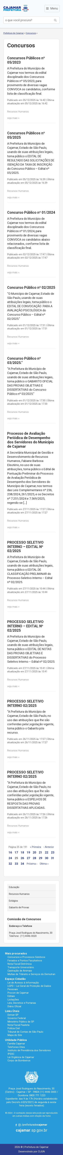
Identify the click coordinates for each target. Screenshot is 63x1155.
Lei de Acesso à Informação (23, 982)
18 (22, 852)
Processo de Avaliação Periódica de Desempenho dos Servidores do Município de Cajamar (30, 439)
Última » (44, 863)
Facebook (16, 1125)
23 (52, 852)
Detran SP (13, 1014)
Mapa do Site (15, 1035)
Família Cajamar (16, 1043)
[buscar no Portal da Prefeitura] (27, 20)
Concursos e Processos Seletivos (26, 957)
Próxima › (32, 863)
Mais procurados (16, 953)
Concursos (31, 33)
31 (52, 858)
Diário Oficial (14, 1006)
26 (22, 858)
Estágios (13, 900)
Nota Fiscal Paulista (18, 1024)
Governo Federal (17, 1018)
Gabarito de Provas (19, 907)
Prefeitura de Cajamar (16, 8)
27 (28, 858)
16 (10, 852)
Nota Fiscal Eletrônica (20, 963)
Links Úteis (12, 1011)
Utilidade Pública (16, 1040)
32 (10, 863)
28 (34, 858)
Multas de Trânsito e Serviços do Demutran (31, 974)
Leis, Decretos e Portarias (22, 1002)
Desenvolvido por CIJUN (31, 1151)
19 (28, 852)
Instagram (19, 1125)
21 (40, 852)
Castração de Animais (20, 970)
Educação (14, 887)
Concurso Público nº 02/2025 (31, 287)
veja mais (12, 118)
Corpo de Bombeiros (19, 1060)
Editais (11, 996)
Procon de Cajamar (18, 992)
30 (46, 858)
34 (22, 863)
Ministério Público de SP (21, 1021)
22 (46, 852)
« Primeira (35, 847)
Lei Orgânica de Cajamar (21, 1057)
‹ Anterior (49, 847)
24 (10, 858)
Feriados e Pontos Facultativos (25, 960)
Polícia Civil (14, 1028)
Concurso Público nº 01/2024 (31, 212)
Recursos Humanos (19, 894)
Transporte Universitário (21, 967)
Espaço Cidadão (15, 978)
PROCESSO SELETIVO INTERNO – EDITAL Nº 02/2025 (25, 546)
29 (40, 858)
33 (16, 863)
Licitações (13, 999)
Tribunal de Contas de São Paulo (25, 1031)
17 (16, 852)
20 (34, 852)
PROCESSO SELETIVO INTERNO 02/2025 (25, 703)
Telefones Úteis (16, 1047)
